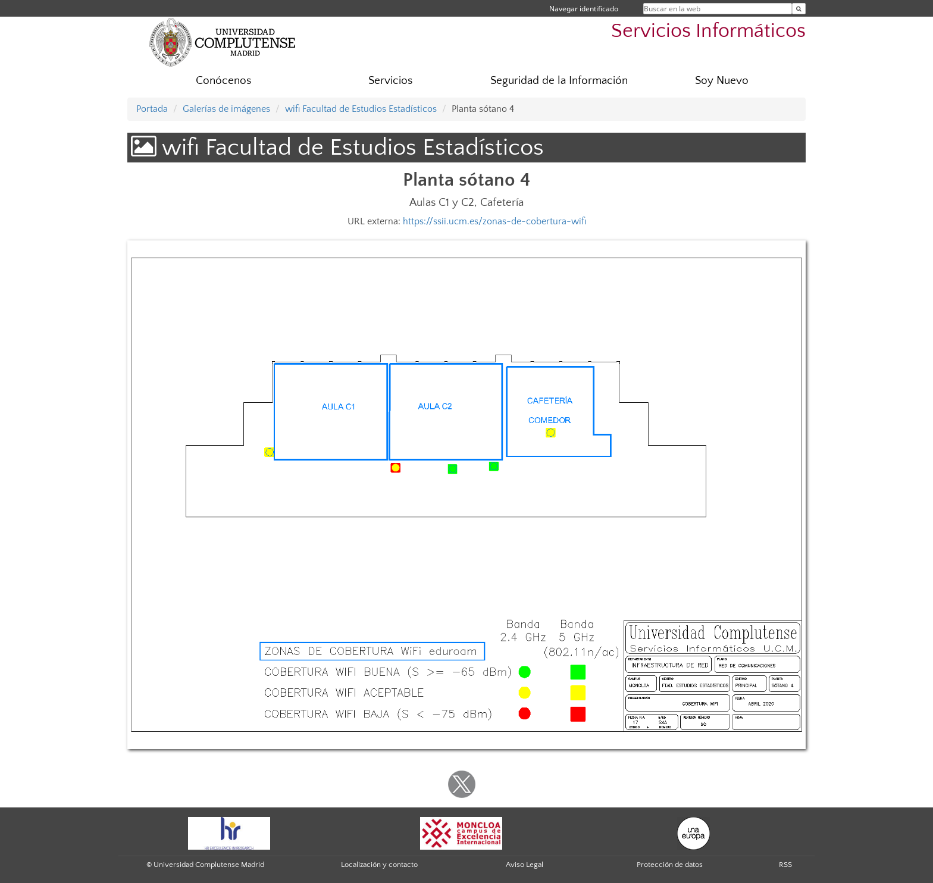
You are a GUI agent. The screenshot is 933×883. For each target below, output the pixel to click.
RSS (785, 864)
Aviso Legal (524, 864)
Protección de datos (670, 864)
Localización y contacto (379, 864)
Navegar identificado (583, 9)
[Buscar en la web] (799, 8)
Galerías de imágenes (226, 109)
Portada (152, 109)
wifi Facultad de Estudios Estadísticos (361, 109)
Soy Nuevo (722, 80)
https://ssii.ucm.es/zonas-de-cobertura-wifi (494, 221)
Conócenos (223, 80)
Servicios (390, 80)
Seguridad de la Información (559, 80)
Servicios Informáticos (708, 31)
